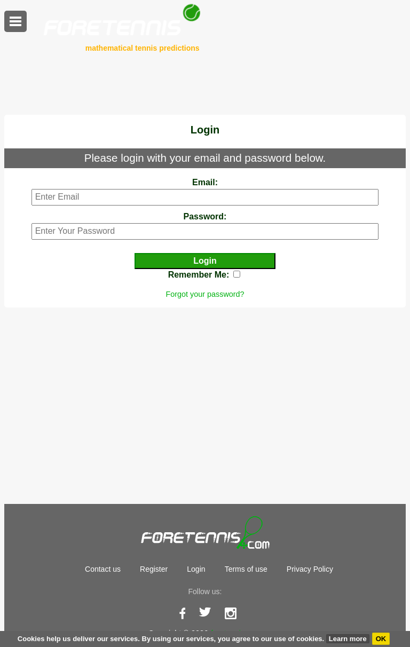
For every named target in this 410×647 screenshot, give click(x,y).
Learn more (348, 639)
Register (154, 569)
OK (381, 639)
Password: (205, 216)
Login (196, 569)
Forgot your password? (204, 294)
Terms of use (246, 569)
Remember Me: (199, 274)
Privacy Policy (310, 569)
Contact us (103, 569)
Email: (205, 182)
